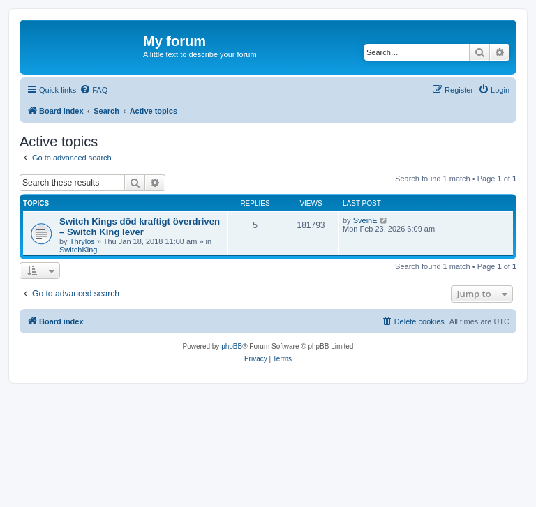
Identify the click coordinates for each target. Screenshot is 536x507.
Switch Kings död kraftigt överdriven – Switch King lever (139, 226)
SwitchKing (78, 249)
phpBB (231, 346)
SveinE (365, 220)
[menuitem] (93, 90)
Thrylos (82, 241)
